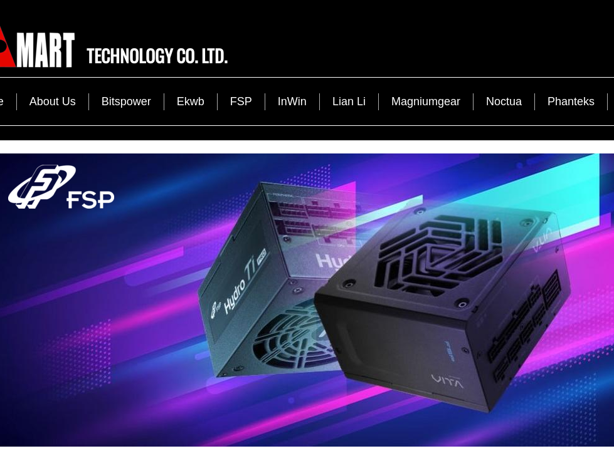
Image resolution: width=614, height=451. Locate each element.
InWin (292, 101)
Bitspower (126, 101)
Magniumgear (425, 101)
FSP (241, 101)
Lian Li (349, 101)
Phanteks (571, 101)
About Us (52, 101)
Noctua (504, 101)
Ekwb (190, 101)
